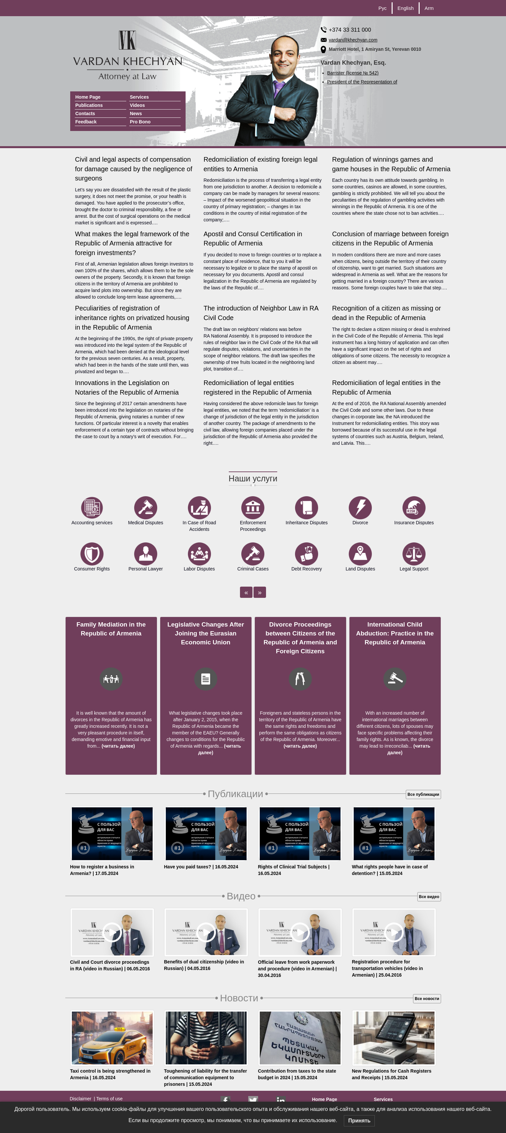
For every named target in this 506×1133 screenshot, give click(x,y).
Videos (137, 105)
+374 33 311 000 (350, 30)
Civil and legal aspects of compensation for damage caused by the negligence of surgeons (134, 169)
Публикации (235, 793)
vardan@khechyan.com (353, 40)
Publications (89, 105)
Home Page (88, 97)
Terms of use (109, 1098)
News (136, 113)
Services (139, 97)
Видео (241, 895)
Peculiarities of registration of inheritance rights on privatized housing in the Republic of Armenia (132, 318)
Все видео (429, 896)
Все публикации (423, 794)
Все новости (427, 998)
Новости (239, 997)
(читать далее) (117, 746)
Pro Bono (140, 121)
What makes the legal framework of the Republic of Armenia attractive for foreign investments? (132, 243)
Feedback (86, 121)
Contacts (85, 113)
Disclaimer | (82, 1098)
